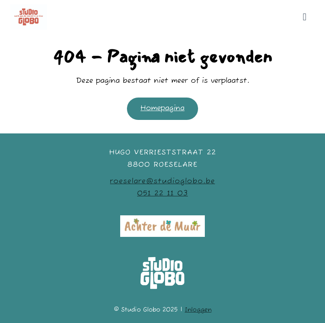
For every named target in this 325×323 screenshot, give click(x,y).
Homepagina (162, 108)
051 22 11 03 (162, 193)
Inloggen (198, 310)
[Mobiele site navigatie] (305, 17)
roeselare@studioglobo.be (162, 181)
